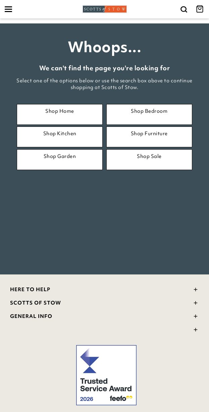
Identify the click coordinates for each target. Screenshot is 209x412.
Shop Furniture (149, 133)
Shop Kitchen (59, 133)
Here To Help (104, 290)
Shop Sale (149, 156)
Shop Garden (60, 156)
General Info (104, 317)
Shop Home (59, 111)
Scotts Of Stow (104, 304)
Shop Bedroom (149, 111)
